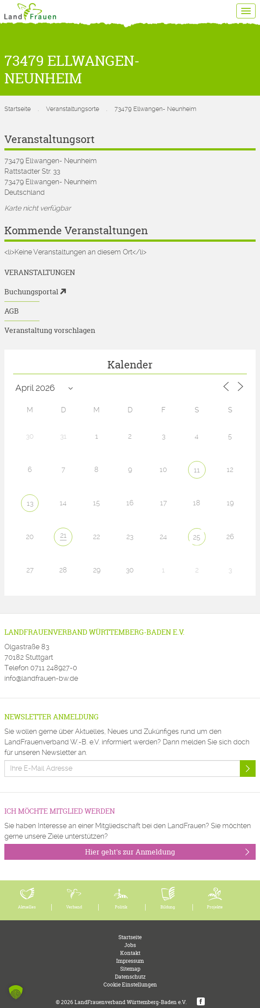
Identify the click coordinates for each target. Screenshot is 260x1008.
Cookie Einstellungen (130, 984)
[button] (16, 992)
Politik (121, 907)
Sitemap (130, 968)
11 (197, 470)
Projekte (215, 907)
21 (63, 535)
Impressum (130, 961)
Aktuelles (27, 907)
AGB (11, 311)
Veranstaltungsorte (72, 108)
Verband (74, 907)
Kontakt (130, 953)
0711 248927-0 (53, 668)
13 (30, 503)
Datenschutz (130, 976)
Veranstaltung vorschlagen (49, 330)
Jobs (130, 945)
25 (196, 537)
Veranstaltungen (39, 272)
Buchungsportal (31, 292)
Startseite (17, 108)
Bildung (167, 907)
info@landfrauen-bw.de (41, 678)
